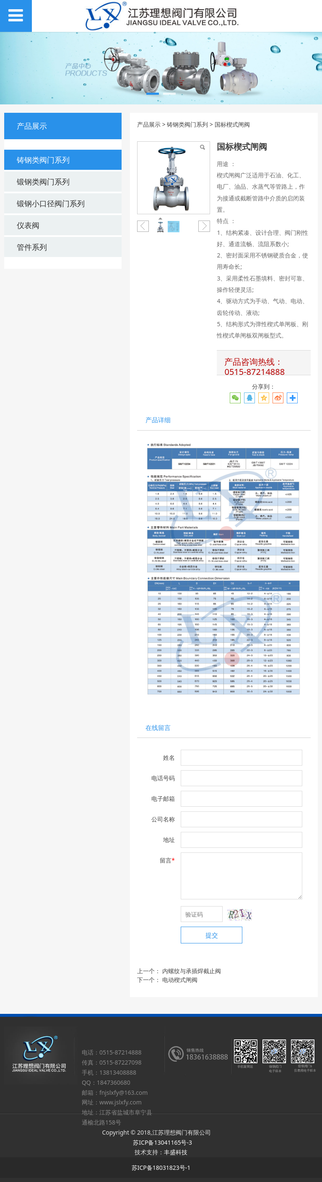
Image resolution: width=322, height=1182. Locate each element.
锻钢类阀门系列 (43, 182)
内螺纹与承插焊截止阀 (191, 971)
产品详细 (158, 420)
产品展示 (149, 124)
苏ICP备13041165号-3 (162, 1142)
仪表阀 (28, 225)
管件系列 (32, 247)
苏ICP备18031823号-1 (161, 1168)
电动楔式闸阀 (179, 980)
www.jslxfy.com (120, 1102)
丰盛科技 (175, 1152)
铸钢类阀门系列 (43, 160)
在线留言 (158, 727)
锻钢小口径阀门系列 (51, 203)
